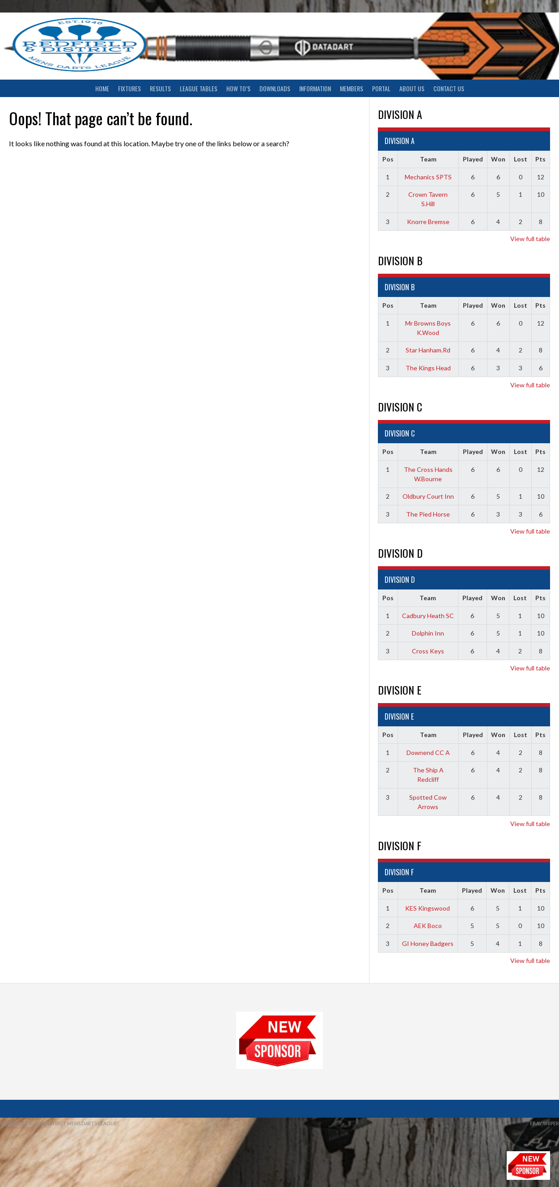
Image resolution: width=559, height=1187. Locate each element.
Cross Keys (428, 651)
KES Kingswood (427, 908)
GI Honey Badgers (427, 943)
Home (102, 88)
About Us (411, 88)
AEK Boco (428, 925)
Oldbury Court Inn (428, 496)
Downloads (274, 88)
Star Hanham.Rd (428, 350)
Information (315, 88)
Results (160, 88)
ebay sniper (544, 1123)
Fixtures (129, 88)
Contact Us (448, 88)
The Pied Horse (428, 514)
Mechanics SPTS (428, 177)
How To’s (238, 88)
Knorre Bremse (428, 221)
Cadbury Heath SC (428, 615)
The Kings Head (428, 368)
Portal (381, 88)
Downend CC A (428, 752)
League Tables (198, 88)
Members (351, 88)
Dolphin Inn (428, 633)
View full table (530, 238)
